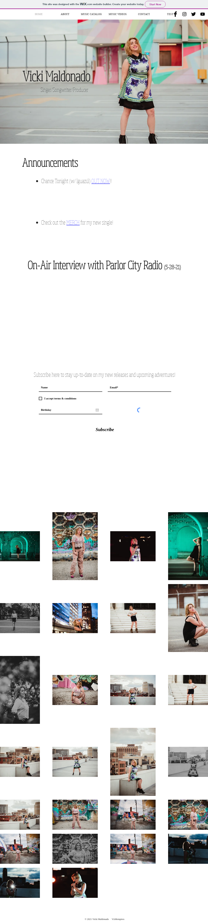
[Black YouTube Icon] (202, 14)
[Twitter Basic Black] (193, 14)
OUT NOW (100, 180)
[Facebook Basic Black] (175, 14)
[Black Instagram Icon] (184, 14)
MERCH (73, 222)
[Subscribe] (105, 429)
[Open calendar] (97, 410)
